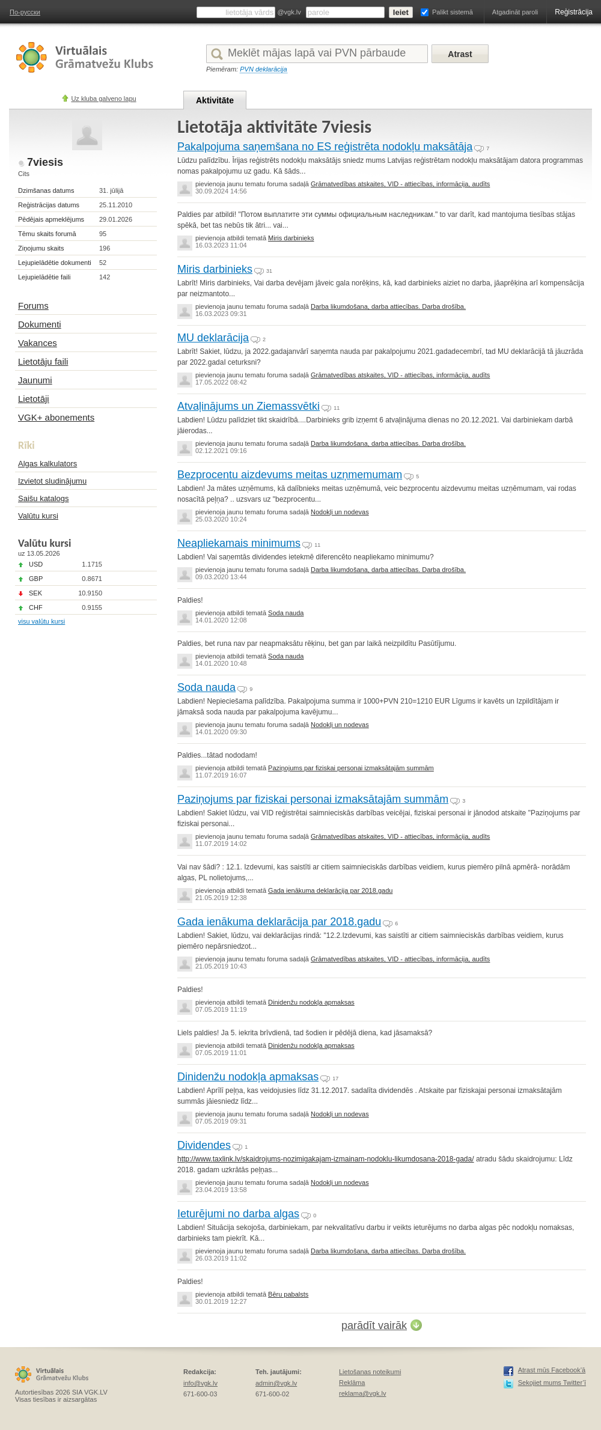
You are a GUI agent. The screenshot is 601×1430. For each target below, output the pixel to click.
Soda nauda (286, 612)
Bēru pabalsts (288, 1294)
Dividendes (204, 1145)
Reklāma (352, 1382)
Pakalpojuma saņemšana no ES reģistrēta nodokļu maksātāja (324, 147)
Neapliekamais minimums (238, 543)
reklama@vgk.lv (362, 1393)
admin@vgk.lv (276, 1383)
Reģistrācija (574, 12)
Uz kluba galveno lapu (103, 98)
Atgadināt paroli (515, 12)
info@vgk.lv (200, 1383)
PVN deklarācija (263, 69)
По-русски (25, 12)
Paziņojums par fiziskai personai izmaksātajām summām (351, 767)
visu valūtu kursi (41, 621)
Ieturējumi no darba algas (238, 1214)
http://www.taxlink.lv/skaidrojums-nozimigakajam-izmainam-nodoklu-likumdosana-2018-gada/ (325, 1159)
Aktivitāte (215, 100)
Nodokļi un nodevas (340, 512)
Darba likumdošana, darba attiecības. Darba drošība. (388, 306)
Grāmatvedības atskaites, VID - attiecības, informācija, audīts (400, 183)
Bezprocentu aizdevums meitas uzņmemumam (289, 475)
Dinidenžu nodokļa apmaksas (311, 1002)
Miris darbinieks (291, 238)
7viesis (45, 162)
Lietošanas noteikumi (370, 1371)
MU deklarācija (213, 338)
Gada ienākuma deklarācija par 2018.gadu (330, 890)
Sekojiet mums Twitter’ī (552, 1382)
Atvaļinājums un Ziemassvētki (248, 406)
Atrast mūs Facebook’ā (552, 1370)
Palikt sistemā (452, 12)
